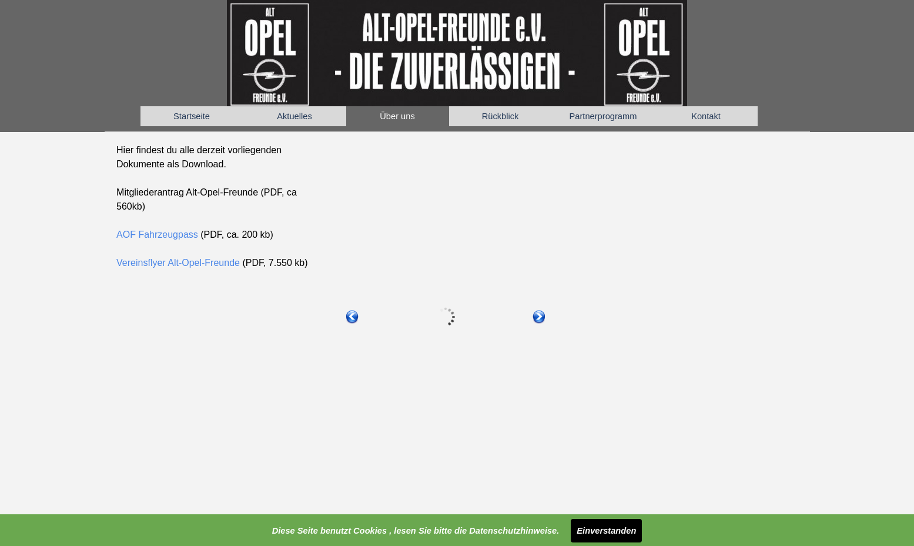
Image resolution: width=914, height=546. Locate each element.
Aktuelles (294, 116)
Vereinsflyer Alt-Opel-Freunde (178, 263)
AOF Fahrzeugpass (158, 235)
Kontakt (706, 116)
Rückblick (500, 116)
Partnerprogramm (603, 116)
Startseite (191, 116)
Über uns (397, 116)
